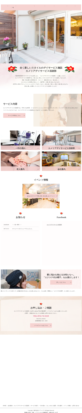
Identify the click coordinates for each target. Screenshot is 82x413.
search (74, 6)
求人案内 (59, 403)
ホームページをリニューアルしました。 (22, 226)
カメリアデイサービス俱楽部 (54, 223)
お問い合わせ (69, 5)
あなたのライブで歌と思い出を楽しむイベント (41, 194)
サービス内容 (36, 6)
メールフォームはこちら (41, 323)
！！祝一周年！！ (17, 223)
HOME (8, 6)
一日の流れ (44, 6)
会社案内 (13, 6)
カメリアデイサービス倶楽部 (24, 6)
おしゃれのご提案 (53, 6)
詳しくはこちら (61, 280)
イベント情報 (67, 403)
